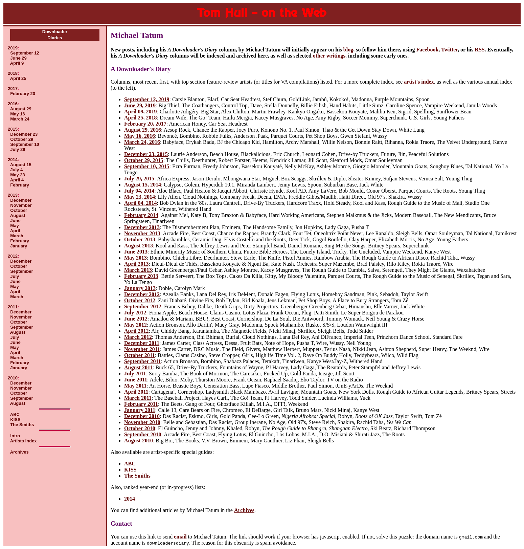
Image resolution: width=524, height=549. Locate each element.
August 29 (20, 108)
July (14, 276)
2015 (13, 129)
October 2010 (139, 428)
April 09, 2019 (140, 111)
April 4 (17, 179)
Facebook (427, 49)
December (20, 200)
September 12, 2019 (146, 99)
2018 (13, 73)
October (18, 210)
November (21, 205)
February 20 (22, 93)
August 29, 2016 (142, 130)
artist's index (419, 82)
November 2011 (142, 349)
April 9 (17, 63)
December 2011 (141, 343)
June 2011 (135, 379)
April (15, 230)
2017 (13, 88)
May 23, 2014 (139, 197)
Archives (19, 452)
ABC (15, 414)
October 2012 (139, 300)
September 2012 (142, 306)
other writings (329, 56)
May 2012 (135, 325)
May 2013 (135, 258)
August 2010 (138, 440)
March (16, 235)
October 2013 (139, 239)
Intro (15, 435)
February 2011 (141, 404)
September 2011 (142, 361)
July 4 (16, 169)
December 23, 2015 (146, 154)
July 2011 (135, 373)
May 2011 (135, 386)
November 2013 (142, 233)
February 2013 (141, 276)
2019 (13, 47)
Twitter (449, 49)
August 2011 (138, 367)
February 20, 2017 (145, 124)
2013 (13, 195)
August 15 (20, 164)
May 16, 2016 (139, 136)
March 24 (19, 119)
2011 (13, 306)
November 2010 (142, 422)
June (15, 220)
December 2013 (142, 227)
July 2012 (135, 312)
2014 (13, 159)
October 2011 (139, 355)
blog (348, 49)
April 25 (18, 78)
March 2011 (138, 398)
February (19, 185)
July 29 (17, 149)
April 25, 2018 (140, 117)
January (18, 245)
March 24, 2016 (142, 142)
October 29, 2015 (143, 160)
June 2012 (135, 319)
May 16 (17, 113)
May (14, 225)
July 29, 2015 (139, 178)
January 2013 (140, 288)
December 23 (24, 134)
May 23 (17, 174)
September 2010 (142, 434)
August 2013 (138, 245)
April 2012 (136, 331)
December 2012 (142, 294)
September (21, 271)
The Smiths (22, 424)
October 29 (21, 139)
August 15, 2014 (142, 185)
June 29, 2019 (140, 105)
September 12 (24, 53)
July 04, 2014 (139, 191)
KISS (15, 419)
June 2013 (135, 252)
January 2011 (139, 410)
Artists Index (23, 440)
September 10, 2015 (146, 166)
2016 (13, 103)
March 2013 (138, 270)
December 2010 (142, 416)
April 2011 (136, 392)
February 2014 (141, 215)
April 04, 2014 (140, 203)
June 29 (18, 58)
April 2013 (136, 264)
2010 (13, 377)
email (180, 537)
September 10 (24, 144)
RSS (479, 49)
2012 (13, 256)
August (17, 215)
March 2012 (138, 337)
